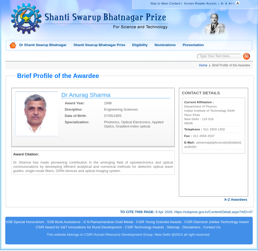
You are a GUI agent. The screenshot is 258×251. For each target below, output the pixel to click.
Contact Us (211, 227)
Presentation (193, 45)
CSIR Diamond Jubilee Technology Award (217, 222)
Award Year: (75, 103)
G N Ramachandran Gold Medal (108, 222)
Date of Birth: (76, 116)
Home (13, 45)
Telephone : (193, 129)
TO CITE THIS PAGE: (137, 212)
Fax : (188, 135)
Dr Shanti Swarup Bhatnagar (42, 45)
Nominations (165, 45)
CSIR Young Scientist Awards (159, 222)
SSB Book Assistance (64, 222)
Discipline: (73, 109)
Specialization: (77, 122)
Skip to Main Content (165, 3)
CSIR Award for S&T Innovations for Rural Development (79, 227)
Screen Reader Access (200, 3)
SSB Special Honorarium (25, 222)
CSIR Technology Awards (144, 227)
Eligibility (140, 45)
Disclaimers (191, 227)
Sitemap (173, 227)
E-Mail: (189, 142)
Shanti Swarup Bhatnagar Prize (99, 45)
